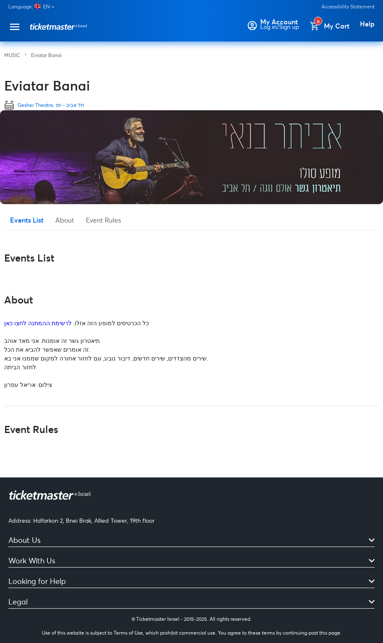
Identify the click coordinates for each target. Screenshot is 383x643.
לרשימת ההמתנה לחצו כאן (38, 323)
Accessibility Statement (348, 6)
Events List (27, 219)
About (64, 219)
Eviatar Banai (46, 55)
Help (367, 23)
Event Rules (103, 219)
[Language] (34, 6)
